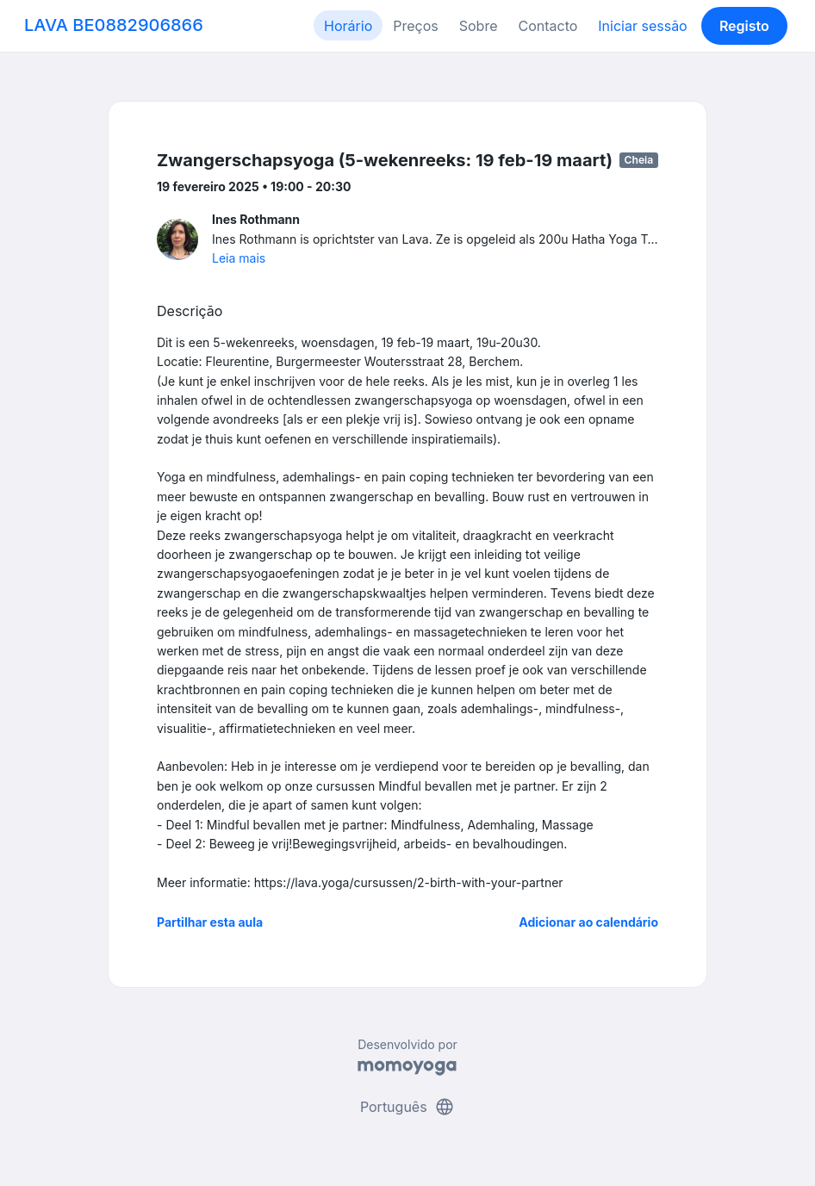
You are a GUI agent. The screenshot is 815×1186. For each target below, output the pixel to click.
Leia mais (238, 258)
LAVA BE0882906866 (113, 25)
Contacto (547, 25)
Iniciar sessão (642, 25)
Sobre (478, 25)
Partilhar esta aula (210, 922)
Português (407, 1106)
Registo (744, 25)
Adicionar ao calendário (588, 922)
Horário (348, 25)
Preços (415, 25)
